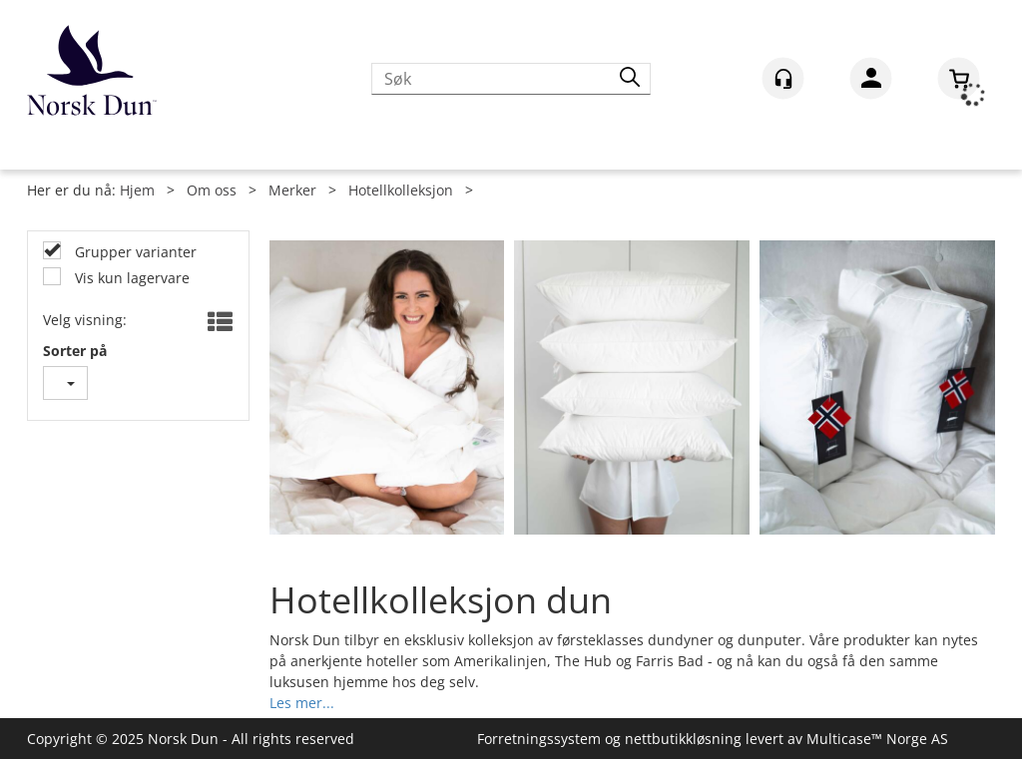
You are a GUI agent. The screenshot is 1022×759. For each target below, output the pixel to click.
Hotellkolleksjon (400, 190)
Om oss (212, 190)
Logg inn (870, 82)
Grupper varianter (134, 251)
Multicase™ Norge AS (877, 738)
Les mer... (301, 700)
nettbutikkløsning (683, 738)
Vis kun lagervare (130, 277)
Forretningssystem (539, 738)
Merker (292, 190)
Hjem (137, 190)
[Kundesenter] (783, 78)
